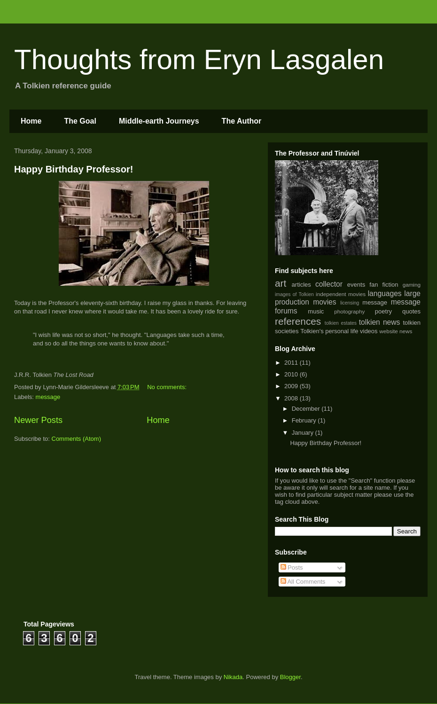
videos (369, 331)
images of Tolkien (294, 294)
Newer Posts (38, 420)
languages (385, 293)
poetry (383, 311)
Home (31, 121)
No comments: (167, 387)
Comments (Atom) (76, 438)
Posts (292, 567)
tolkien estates (341, 323)
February (305, 420)
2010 (292, 374)
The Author (242, 121)
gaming (412, 285)
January (303, 432)
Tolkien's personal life (329, 331)
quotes (411, 311)
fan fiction (383, 284)
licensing (349, 302)
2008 (292, 398)
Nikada (233, 677)
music (316, 311)
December (307, 408)
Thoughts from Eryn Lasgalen (199, 59)
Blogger (290, 677)
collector (329, 284)
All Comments (303, 581)
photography (349, 311)
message (48, 396)
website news (395, 331)
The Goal (80, 121)
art (280, 283)
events (356, 284)
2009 (292, 386)
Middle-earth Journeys (159, 121)
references (298, 321)
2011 (292, 362)
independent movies (341, 294)
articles (301, 284)
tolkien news (379, 322)
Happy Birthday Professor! (73, 169)
